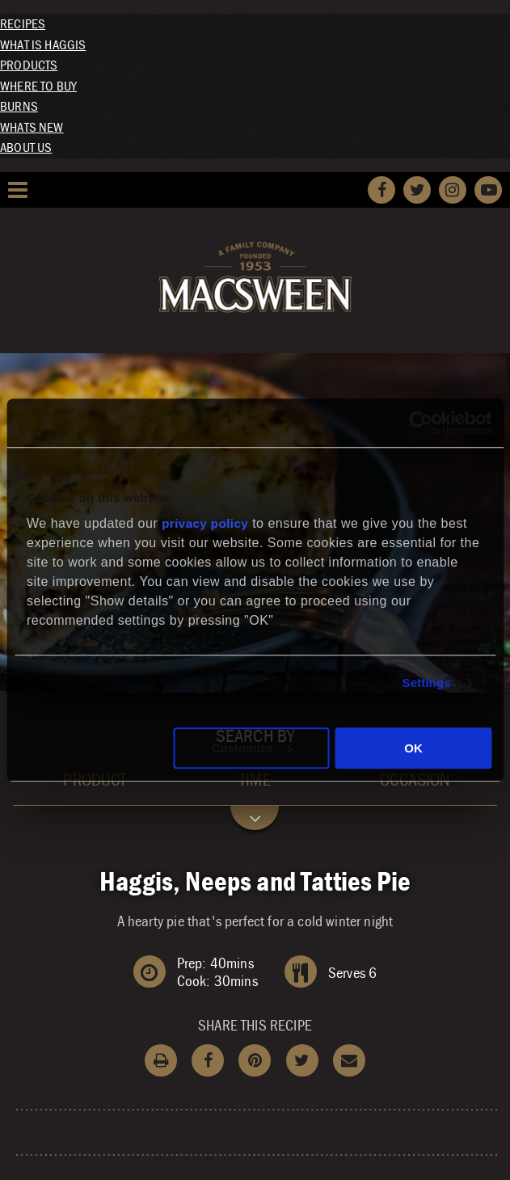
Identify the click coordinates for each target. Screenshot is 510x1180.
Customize (252, 748)
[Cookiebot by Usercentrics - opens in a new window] (420, 423)
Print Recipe (161, 1060)
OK (413, 748)
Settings (427, 682)
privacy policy (205, 523)
